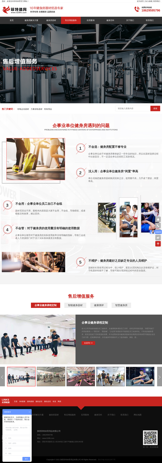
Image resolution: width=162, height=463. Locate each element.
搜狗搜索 (30, 401)
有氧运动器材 (23, 109)
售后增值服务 (71, 20)
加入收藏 (148, 1)
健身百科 (110, 20)
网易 (59, 401)
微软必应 (39, 401)
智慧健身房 (121, 305)
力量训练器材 (36, 109)
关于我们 (130, 20)
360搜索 (22, 401)
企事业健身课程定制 (46, 305)
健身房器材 (51, 20)
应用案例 (91, 20)
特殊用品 (48, 109)
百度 (15, 401)
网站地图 (138, 415)
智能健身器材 (75, 305)
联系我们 (156, 1)
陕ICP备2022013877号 (106, 460)
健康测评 (99, 305)
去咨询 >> (88, 343)
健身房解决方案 (31, 20)
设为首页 (140, 1)
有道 (54, 401)
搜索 (155, 108)
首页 (12, 20)
